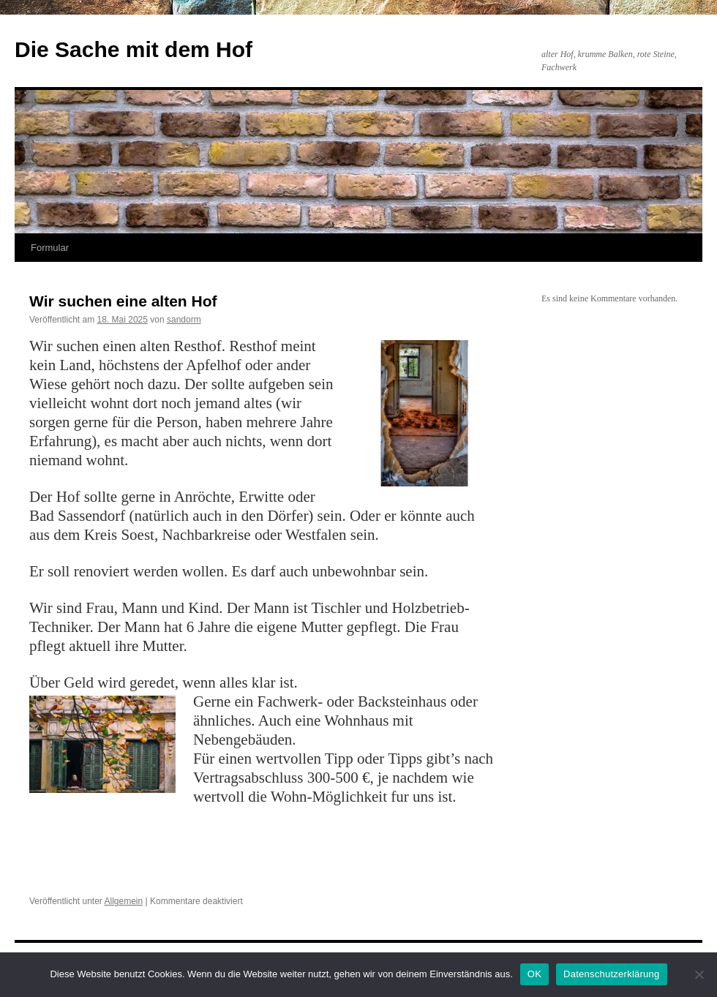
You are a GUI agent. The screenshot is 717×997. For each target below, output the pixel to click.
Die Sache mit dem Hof (133, 49)
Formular (50, 247)
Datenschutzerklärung (611, 973)
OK (534, 973)
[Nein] (698, 974)
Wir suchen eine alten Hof (123, 301)
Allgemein (124, 901)
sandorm (184, 320)
